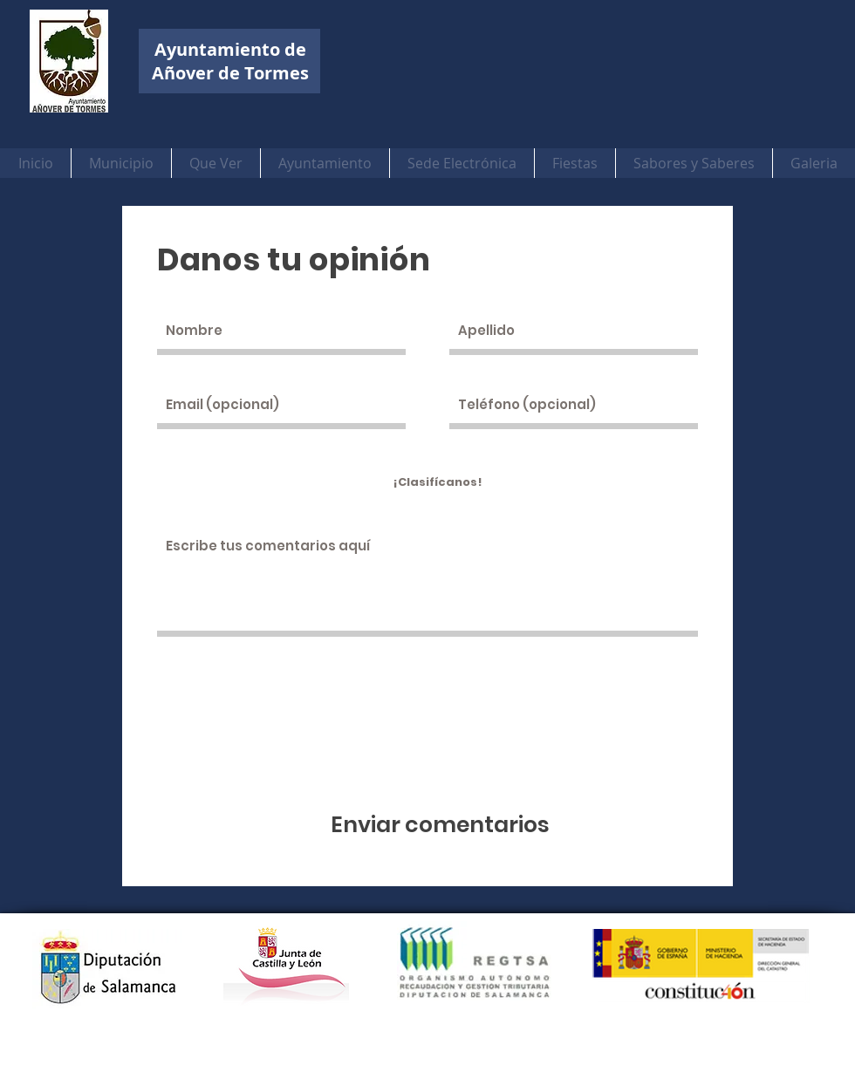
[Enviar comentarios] (440, 824)
